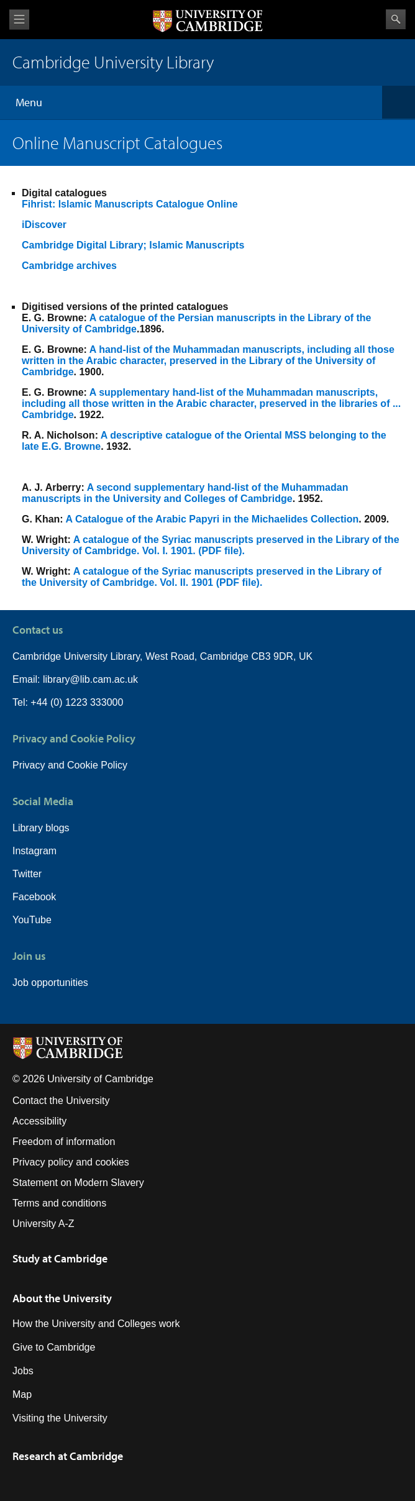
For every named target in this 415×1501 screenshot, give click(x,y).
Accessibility (39, 1121)
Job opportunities (50, 982)
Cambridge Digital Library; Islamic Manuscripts (133, 245)
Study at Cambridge (59, 1258)
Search (396, 19)
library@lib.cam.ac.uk (90, 679)
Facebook (34, 897)
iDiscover (44, 224)
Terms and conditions (59, 1203)
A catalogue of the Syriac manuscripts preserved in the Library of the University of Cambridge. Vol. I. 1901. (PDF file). (210, 545)
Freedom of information (63, 1141)
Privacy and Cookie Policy (69, 765)
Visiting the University (59, 1418)
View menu (19, 19)
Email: (27, 679)
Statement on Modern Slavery (78, 1182)
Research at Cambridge (67, 1456)
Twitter (27, 874)
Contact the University (61, 1100)
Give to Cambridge (53, 1347)
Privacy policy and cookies (70, 1162)
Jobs (23, 1371)
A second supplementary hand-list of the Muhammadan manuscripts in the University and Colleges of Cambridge (185, 493)
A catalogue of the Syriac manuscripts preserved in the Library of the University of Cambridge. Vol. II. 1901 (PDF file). (201, 577)
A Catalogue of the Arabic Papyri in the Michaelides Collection (212, 519)
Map (22, 1394)
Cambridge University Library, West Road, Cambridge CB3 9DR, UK (162, 656)
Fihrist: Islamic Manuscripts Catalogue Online (130, 204)
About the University (62, 1298)
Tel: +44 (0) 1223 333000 (67, 702)
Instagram (34, 851)
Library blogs (41, 828)
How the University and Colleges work (96, 1323)
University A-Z (43, 1223)
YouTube (32, 920)
